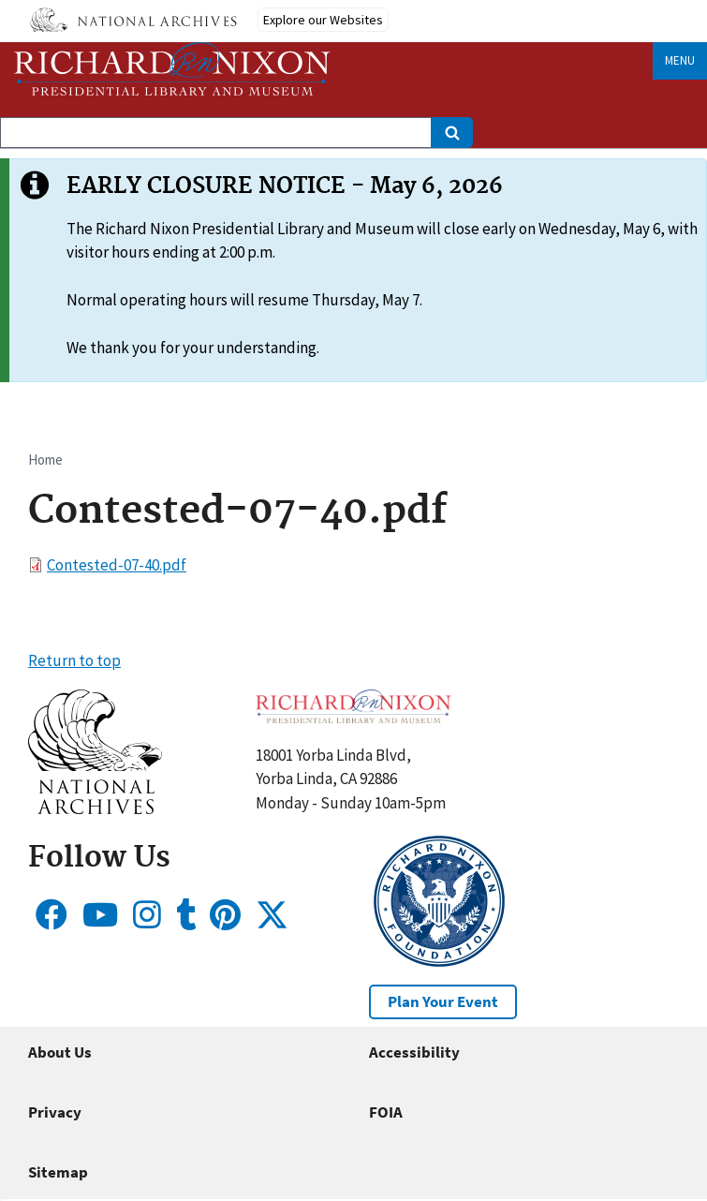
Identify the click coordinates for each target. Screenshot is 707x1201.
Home (45, 459)
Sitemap (58, 1172)
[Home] (172, 69)
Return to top (74, 660)
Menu (680, 60)
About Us (60, 1052)
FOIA (386, 1112)
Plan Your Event (443, 1001)
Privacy (54, 1112)
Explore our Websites (323, 19)
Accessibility (414, 1052)
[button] (95, 808)
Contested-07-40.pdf (116, 565)
